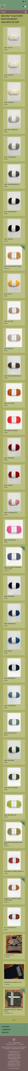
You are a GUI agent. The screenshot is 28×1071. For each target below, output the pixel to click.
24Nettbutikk (16, 1068)
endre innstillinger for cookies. (14, 1065)
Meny (3, 12)
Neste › (14, 1019)
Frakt (10, 1042)
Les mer (17, 1064)
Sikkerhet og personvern (11, 1044)
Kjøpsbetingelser (16, 1042)
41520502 (7, 1048)
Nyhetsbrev (21, 1044)
